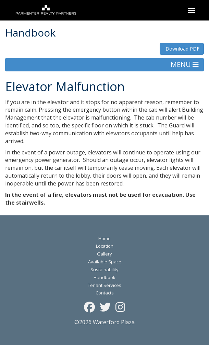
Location (104, 246)
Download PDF (181, 48)
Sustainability (104, 269)
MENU (185, 64)
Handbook (104, 277)
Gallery (104, 254)
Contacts (105, 293)
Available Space (104, 262)
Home (104, 238)
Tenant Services (104, 285)
